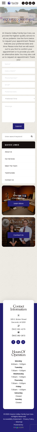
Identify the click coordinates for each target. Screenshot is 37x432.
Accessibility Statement (12, 419)
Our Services (10, 159)
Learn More (18, 203)
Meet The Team (11, 166)
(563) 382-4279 (18, 329)
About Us (8, 152)
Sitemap (19, 422)
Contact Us (9, 180)
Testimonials (10, 173)
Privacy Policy (28, 419)
